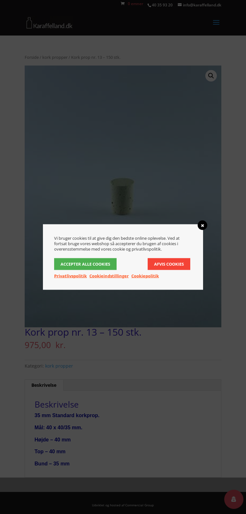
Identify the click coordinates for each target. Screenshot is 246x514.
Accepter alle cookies (85, 264)
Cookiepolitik (145, 276)
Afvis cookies (169, 264)
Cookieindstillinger (109, 276)
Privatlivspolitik (70, 276)
